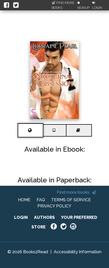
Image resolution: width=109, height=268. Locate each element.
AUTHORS (44, 217)
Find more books (76, 192)
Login (97, 5)
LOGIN (21, 217)
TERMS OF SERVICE (71, 199)
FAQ (41, 199)
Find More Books (63, 5)
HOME (24, 199)
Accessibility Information (77, 251)
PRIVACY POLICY (54, 206)
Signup (83, 5)
